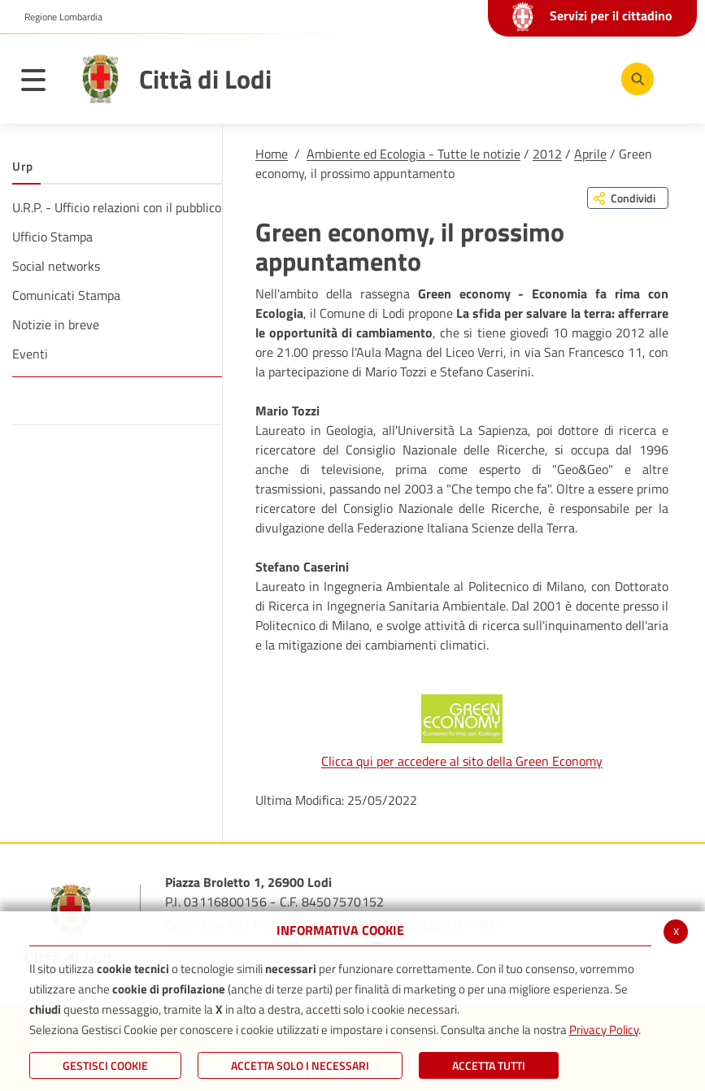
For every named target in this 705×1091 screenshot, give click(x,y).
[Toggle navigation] (41, 83)
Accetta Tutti (488, 1065)
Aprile (590, 153)
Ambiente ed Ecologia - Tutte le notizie (413, 153)
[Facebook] (484, 78)
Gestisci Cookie (105, 1065)
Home (271, 153)
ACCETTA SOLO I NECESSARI (300, 1065)
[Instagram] (582, 78)
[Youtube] (533, 78)
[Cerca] (634, 79)
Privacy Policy (603, 1029)
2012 (547, 153)
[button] (57, 17)
